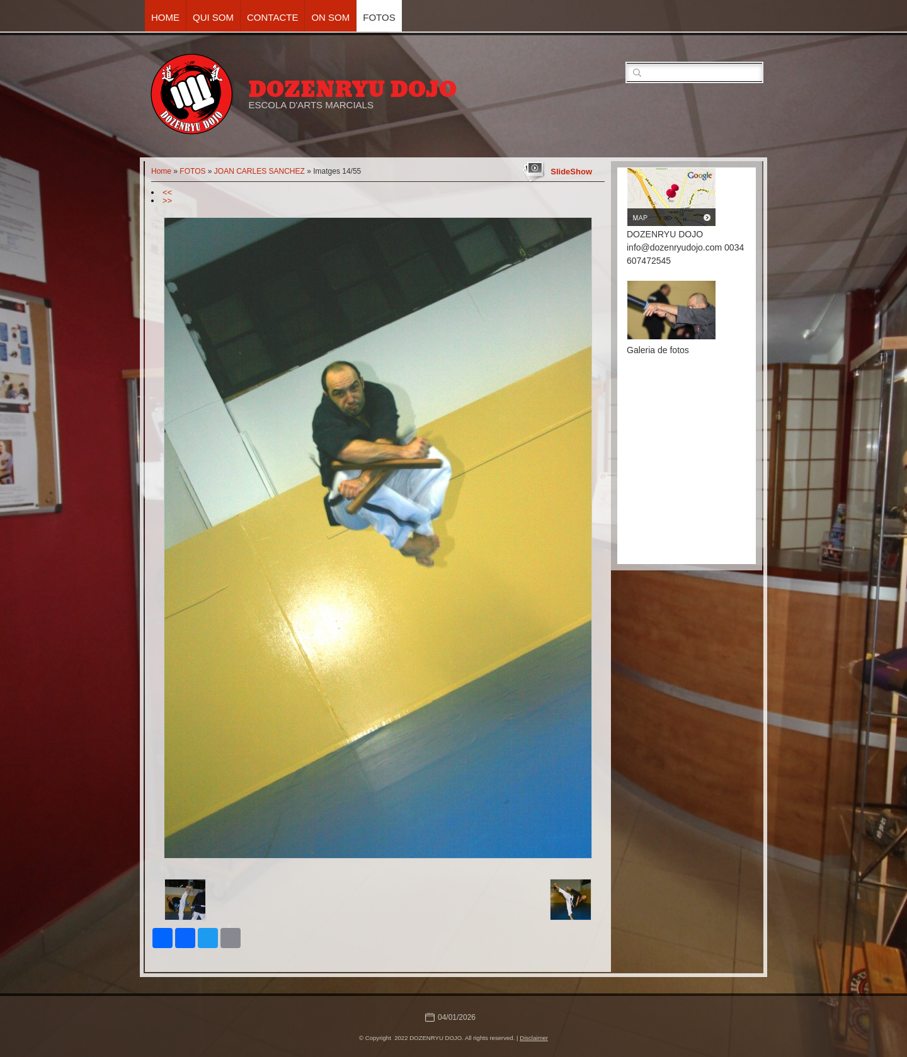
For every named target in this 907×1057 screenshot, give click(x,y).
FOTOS (379, 17)
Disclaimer (534, 1037)
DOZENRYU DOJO (352, 89)
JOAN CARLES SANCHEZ (259, 171)
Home (165, 17)
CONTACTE (272, 17)
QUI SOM (213, 17)
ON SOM (330, 17)
